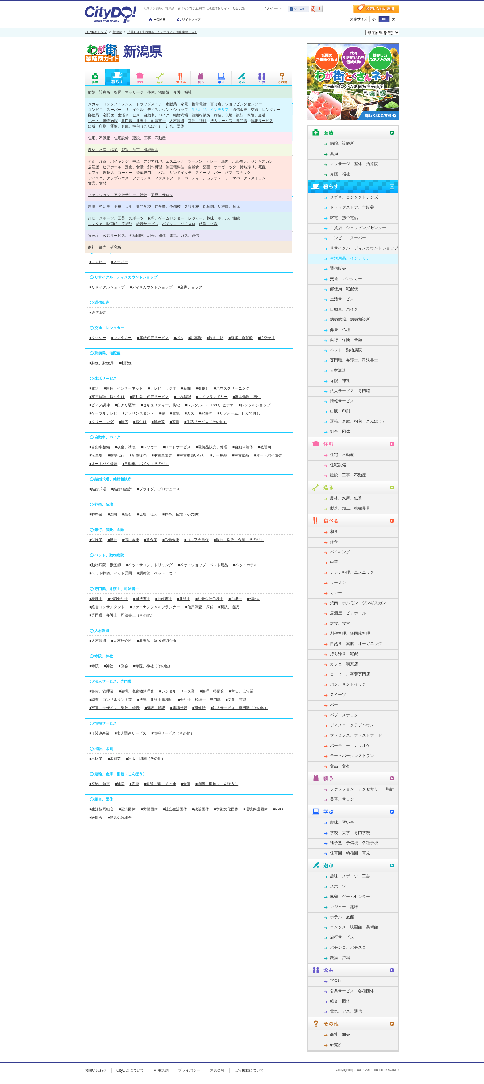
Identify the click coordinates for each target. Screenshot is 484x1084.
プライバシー (189, 1070)
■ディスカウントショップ (151, 287)
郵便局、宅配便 (101, 115)
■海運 (134, 784)
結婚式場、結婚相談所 (191, 115)
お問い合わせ (96, 1070)
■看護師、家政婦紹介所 (156, 640)
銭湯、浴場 (208, 224)
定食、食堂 (134, 167)
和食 (91, 161)
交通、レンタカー (266, 109)
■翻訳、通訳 (228, 607)
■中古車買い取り (191, 455)
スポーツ (136, 218)
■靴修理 (205, 413)
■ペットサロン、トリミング (149, 565)
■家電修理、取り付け (107, 397)
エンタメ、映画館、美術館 (110, 224)
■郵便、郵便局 (101, 363)
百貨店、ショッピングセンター (236, 104)
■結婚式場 (97, 489)
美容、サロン (162, 195)
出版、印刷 (97, 126)
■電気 (175, 413)
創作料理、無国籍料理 (165, 167)
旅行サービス (147, 224)
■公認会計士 (117, 598)
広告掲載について (249, 1070)
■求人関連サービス (130, 733)
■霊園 (112, 514)
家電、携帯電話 (194, 104)
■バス (178, 338)
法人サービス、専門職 (228, 121)
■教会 (123, 666)
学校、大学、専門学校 (132, 206)
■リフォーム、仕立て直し (238, 413)
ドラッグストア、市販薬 (156, 104)
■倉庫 (185, 784)
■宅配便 (125, 363)
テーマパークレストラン (245, 178)
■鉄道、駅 (215, 338)
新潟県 (117, 32)
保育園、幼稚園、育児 (221, 206)
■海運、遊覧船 (240, 338)
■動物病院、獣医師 (105, 565)
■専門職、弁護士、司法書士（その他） (121, 615)
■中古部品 (240, 455)
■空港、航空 (99, 784)
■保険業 (95, 540)
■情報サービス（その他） (172, 733)
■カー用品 (218, 455)
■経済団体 (127, 809)
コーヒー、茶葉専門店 (136, 172)
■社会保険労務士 (209, 598)
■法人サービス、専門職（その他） (239, 708)
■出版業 (95, 758)
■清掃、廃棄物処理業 (136, 691)
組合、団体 (175, 126)
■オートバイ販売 (268, 455)
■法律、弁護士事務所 (155, 699)
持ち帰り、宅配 (253, 167)
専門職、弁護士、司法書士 (143, 121)
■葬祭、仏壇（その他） (182, 514)
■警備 (174, 422)
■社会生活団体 (175, 809)
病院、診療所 (99, 92)
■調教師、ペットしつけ (156, 573)
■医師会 (95, 817)
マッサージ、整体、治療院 (147, 92)
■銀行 (112, 540)
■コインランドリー (212, 397)
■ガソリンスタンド (138, 413)
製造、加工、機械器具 (139, 150)
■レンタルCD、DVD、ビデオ (209, 405)
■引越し (202, 388)
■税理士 (95, 598)
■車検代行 (115, 455)
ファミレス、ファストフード (156, 178)
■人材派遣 (97, 640)
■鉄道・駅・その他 (160, 784)
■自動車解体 (242, 447)
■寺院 (94, 666)
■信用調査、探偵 (199, 607)
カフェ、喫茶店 (101, 172)
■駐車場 (195, 338)
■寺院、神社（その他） (152, 666)
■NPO (278, 809)
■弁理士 (235, 598)
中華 (136, 161)
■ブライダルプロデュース (158, 489)
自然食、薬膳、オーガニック (212, 167)
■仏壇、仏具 (147, 514)
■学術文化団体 (226, 809)
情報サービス (262, 121)
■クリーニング (101, 422)
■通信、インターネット (123, 388)
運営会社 (217, 1070)
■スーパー (119, 262)
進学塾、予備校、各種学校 (177, 206)
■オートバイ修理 (103, 464)
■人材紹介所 (121, 640)
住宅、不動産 (99, 138)
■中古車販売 (162, 455)
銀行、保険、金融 (250, 115)
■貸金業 (150, 540)
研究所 (115, 247)
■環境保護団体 (255, 809)
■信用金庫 (130, 540)
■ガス (189, 413)
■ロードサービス (177, 447)
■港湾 (119, 784)
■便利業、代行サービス (149, 397)
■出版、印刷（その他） (145, 758)
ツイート (273, 8)
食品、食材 (97, 183)
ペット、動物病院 (103, 121)
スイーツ (202, 172)
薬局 (117, 92)
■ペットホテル (245, 565)
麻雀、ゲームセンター (165, 218)
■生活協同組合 (101, 809)
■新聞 (186, 388)
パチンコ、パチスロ (178, 224)
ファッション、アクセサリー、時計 (117, 195)
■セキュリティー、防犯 (160, 405)
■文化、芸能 (236, 699)
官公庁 (93, 235)
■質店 (123, 422)
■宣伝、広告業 (241, 691)
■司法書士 (141, 598)
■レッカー (148, 447)
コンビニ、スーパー (104, 109)
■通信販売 (97, 312)
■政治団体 (200, 809)
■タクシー (97, 338)
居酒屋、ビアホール (104, 167)
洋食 (102, 161)
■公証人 (253, 598)
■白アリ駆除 (125, 405)
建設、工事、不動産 (149, 138)
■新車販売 (137, 455)
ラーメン (195, 161)
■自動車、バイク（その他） (145, 464)
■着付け (139, 422)
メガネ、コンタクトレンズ (110, 104)
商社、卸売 (97, 247)
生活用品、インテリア (210, 109)
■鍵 (162, 413)
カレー (211, 161)
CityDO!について (130, 1070)
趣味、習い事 (99, 206)
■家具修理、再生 (247, 397)
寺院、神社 (197, 121)
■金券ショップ (189, 287)
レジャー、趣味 (201, 218)
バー (217, 172)
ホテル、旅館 (229, 218)
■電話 (94, 388)
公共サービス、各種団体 (123, 235)
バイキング (119, 161)
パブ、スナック (238, 172)
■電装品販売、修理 (211, 447)
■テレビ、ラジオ (162, 388)
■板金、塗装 (125, 447)
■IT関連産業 (99, 733)
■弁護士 (183, 598)
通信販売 (239, 109)
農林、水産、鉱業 (103, 150)
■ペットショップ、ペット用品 (202, 565)
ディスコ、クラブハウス (108, 178)
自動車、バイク (156, 115)
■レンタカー (121, 338)
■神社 (108, 666)
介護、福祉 (182, 92)
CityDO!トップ (96, 32)
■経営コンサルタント (107, 607)
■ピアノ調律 (99, 405)
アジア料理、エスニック (164, 161)
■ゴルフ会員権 (196, 540)
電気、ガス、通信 (184, 235)
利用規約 (161, 1070)
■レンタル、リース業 (176, 691)
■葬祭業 (95, 514)
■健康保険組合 (119, 817)
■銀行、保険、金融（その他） (239, 540)
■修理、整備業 (212, 691)
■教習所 (264, 447)
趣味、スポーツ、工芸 (106, 218)
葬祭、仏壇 (223, 115)
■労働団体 (148, 809)
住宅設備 (121, 138)
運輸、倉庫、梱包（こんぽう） (136, 126)
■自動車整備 (99, 447)
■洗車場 (95, 455)
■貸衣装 (158, 422)
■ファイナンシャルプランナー (155, 607)
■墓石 (126, 514)
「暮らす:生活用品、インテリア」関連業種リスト (162, 32)
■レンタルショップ (254, 405)
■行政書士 (163, 598)
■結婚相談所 (121, 489)
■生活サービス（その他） (205, 422)
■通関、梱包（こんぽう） (216, 784)
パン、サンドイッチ (175, 172)
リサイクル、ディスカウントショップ (156, 109)
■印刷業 (114, 758)
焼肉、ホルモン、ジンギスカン (247, 161)
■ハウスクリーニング (231, 388)
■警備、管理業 (101, 691)
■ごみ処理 (182, 397)
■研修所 (199, 708)
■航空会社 (266, 338)
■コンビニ (97, 262)
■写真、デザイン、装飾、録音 (114, 708)
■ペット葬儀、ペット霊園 (110, 573)
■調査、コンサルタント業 (110, 699)
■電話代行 (178, 708)
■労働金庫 (170, 540)
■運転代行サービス (153, 338)
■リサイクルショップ (107, 287)
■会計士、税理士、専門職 (198, 699)
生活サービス (129, 115)
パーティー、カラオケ (202, 178)
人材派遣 (176, 121)
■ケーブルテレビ (103, 413)
